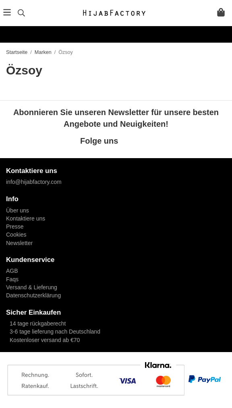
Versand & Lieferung (31, 287)
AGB (12, 271)
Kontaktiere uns (25, 218)
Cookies (16, 234)
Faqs (12, 279)
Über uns (17, 210)
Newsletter (19, 243)
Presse (15, 226)
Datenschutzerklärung (33, 295)
